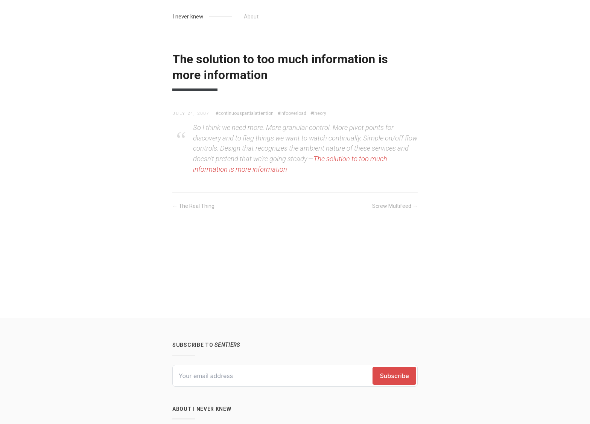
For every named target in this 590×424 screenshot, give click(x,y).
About (251, 17)
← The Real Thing (193, 206)
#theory (318, 113)
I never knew (187, 16)
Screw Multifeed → (395, 206)
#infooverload (292, 113)
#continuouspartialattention (245, 113)
